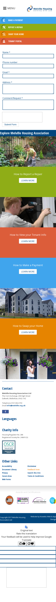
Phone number (10, 62)
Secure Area (7, 476)
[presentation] (22, 117)
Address (7, 82)
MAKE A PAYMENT (15, 20)
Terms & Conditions (36, 476)
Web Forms (6, 479)
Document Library (9, 469)
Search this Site (34, 473)
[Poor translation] (30, 544)
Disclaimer (32, 466)
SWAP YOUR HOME (16, 34)
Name (6, 52)
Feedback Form (34, 469)
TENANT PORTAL (15, 41)
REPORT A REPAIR (15, 27)
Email (6, 72)
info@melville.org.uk (16, 405)
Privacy (5, 473)
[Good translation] (22, 544)
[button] (10, 124)
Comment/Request (13, 98)
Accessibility (7, 466)
